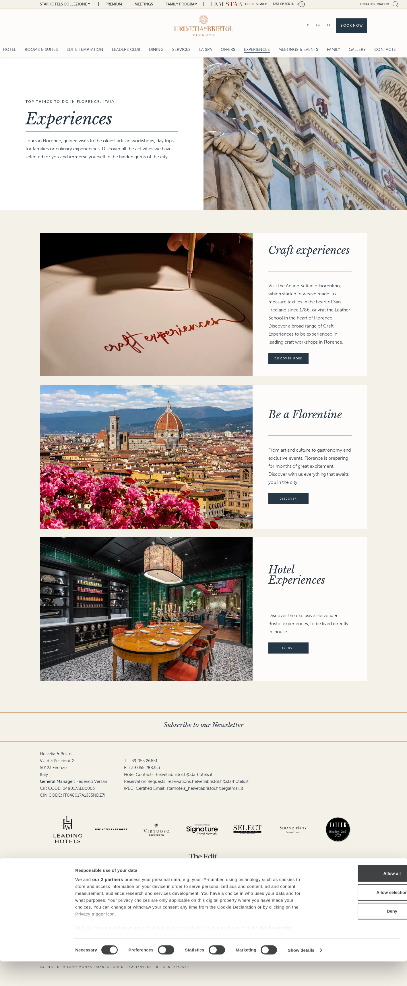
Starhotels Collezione (63, 4)
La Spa (205, 49)
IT (307, 25)
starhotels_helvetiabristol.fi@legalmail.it (204, 788)
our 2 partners (107, 904)
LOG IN (249, 4)
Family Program (181, 4)
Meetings (144, 4)
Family (333, 49)
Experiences (257, 49)
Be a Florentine (305, 414)
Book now (351, 26)
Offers (228, 49)
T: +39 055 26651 (141, 760)
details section (275, 952)
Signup (261, 4)
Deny (359, 935)
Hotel (9, 49)
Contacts (385, 49)
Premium (113, 4)
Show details (301, 974)
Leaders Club (126, 49)
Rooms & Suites (41, 49)
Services (181, 49)
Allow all (359, 898)
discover (294, 499)
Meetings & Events (298, 49)
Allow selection (359, 916)
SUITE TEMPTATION (85, 49)
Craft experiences (309, 250)
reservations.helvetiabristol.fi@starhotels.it (208, 781)
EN (317, 25)
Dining (156, 49)
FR (328, 25)
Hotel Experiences (296, 575)
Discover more (291, 358)
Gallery (357, 49)
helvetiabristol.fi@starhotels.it (184, 774)
